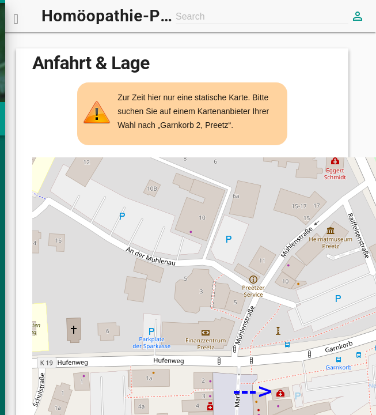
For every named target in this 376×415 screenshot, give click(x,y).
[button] (16, 16)
